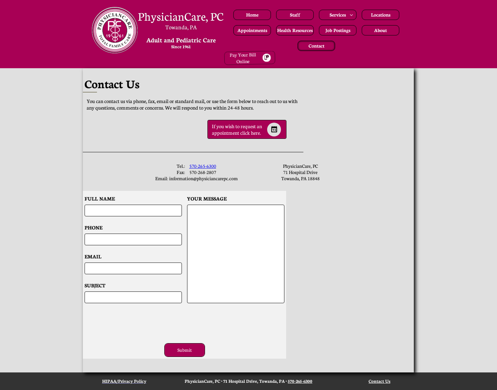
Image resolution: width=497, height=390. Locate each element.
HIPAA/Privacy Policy (124, 381)
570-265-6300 (202, 166)
